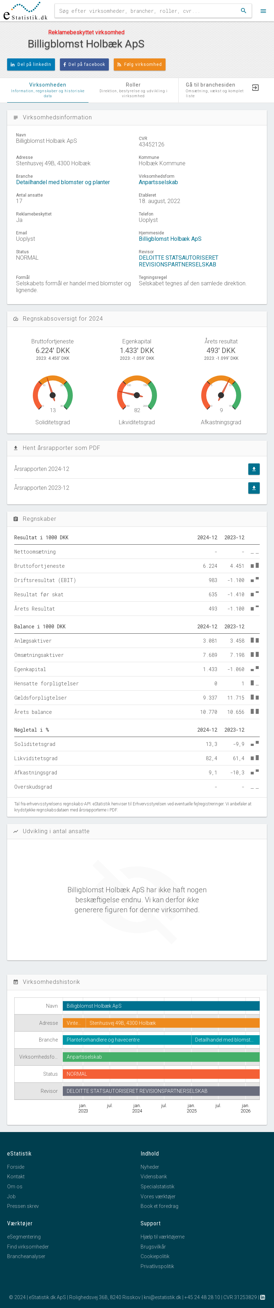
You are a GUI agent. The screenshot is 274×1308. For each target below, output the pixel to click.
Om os (14, 1186)
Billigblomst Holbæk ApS (170, 238)
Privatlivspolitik (157, 1266)
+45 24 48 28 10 (202, 1297)
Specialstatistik (157, 1186)
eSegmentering (24, 1237)
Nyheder (150, 1167)
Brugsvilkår (153, 1247)
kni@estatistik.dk (162, 1297)
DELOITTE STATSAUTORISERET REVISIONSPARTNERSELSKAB (178, 261)
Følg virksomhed (139, 64)
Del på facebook (85, 64)
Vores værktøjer (158, 1196)
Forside (15, 1167)
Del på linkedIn (31, 64)
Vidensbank (154, 1176)
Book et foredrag (159, 1206)
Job (11, 1196)
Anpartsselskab (158, 182)
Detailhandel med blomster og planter (63, 182)
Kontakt (16, 1176)
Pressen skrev (23, 1206)
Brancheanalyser (26, 1256)
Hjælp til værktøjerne (162, 1237)
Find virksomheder (28, 1247)
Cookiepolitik (155, 1256)
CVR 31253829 (240, 1297)
